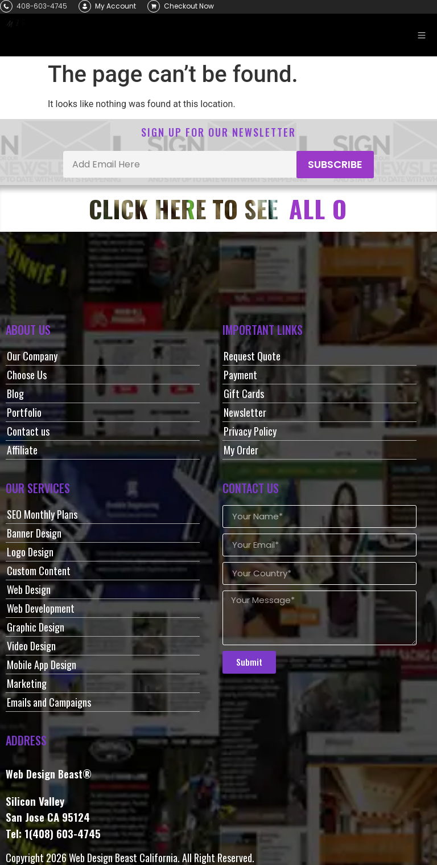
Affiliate (22, 449)
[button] (421, 35)
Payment (240, 374)
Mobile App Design (41, 664)
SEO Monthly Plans (42, 514)
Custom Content (39, 570)
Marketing (27, 683)
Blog (15, 393)
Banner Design (34, 533)
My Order (241, 449)
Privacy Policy (250, 431)
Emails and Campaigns (49, 702)
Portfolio (24, 412)
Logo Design (30, 551)
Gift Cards (244, 393)
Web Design (29, 589)
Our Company (32, 356)
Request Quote (252, 356)
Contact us (28, 431)
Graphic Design (35, 627)
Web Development (41, 608)
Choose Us (27, 374)
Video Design (31, 645)
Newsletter (245, 412)
